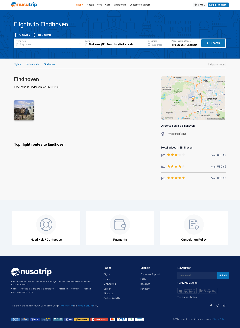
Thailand (87, 289)
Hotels (90, 4)
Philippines (63, 289)
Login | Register (218, 4)
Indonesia (25, 289)
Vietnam (75, 289)
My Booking (120, 4)
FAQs (143, 279)
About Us (108, 293)
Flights (80, 4)
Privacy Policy (66, 306)
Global (14, 289)
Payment (145, 288)
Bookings (145, 284)
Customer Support (140, 4)
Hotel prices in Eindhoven (177, 147)
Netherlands (32, 64)
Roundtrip (45, 35)
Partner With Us (112, 298)
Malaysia (37, 289)
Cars (107, 4)
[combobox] (45, 43)
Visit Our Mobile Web (187, 297)
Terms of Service (85, 306)
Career (107, 288)
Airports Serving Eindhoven (178, 125)
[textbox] (45, 43)
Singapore (49, 289)
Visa (99, 4)
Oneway (24, 35)
